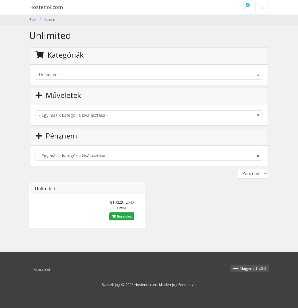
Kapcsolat (41, 269)
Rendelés (122, 216)
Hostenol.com (46, 7)
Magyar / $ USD (249, 268)
